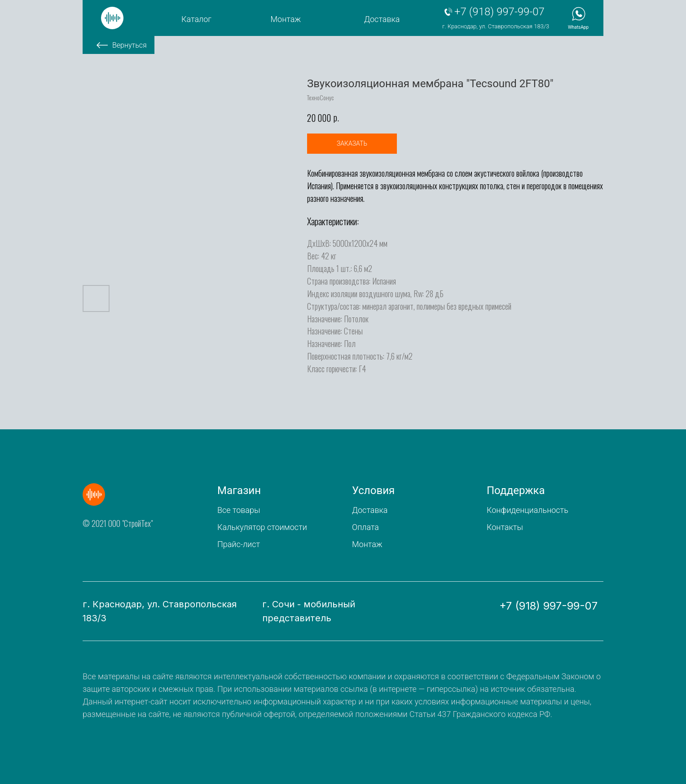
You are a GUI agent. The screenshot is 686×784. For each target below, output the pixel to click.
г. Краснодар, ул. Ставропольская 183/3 (495, 26)
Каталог (196, 19)
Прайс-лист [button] (238, 544)
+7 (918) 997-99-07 (499, 11)
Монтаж (286, 19)
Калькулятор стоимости (262, 527)
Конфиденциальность (527, 510)
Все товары (238, 510)
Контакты (505, 527)
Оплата (365, 527)
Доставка (382, 19)
